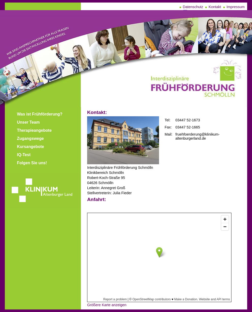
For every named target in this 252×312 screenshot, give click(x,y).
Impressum (236, 7)
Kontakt (215, 7)
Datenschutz (193, 7)
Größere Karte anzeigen (107, 305)
